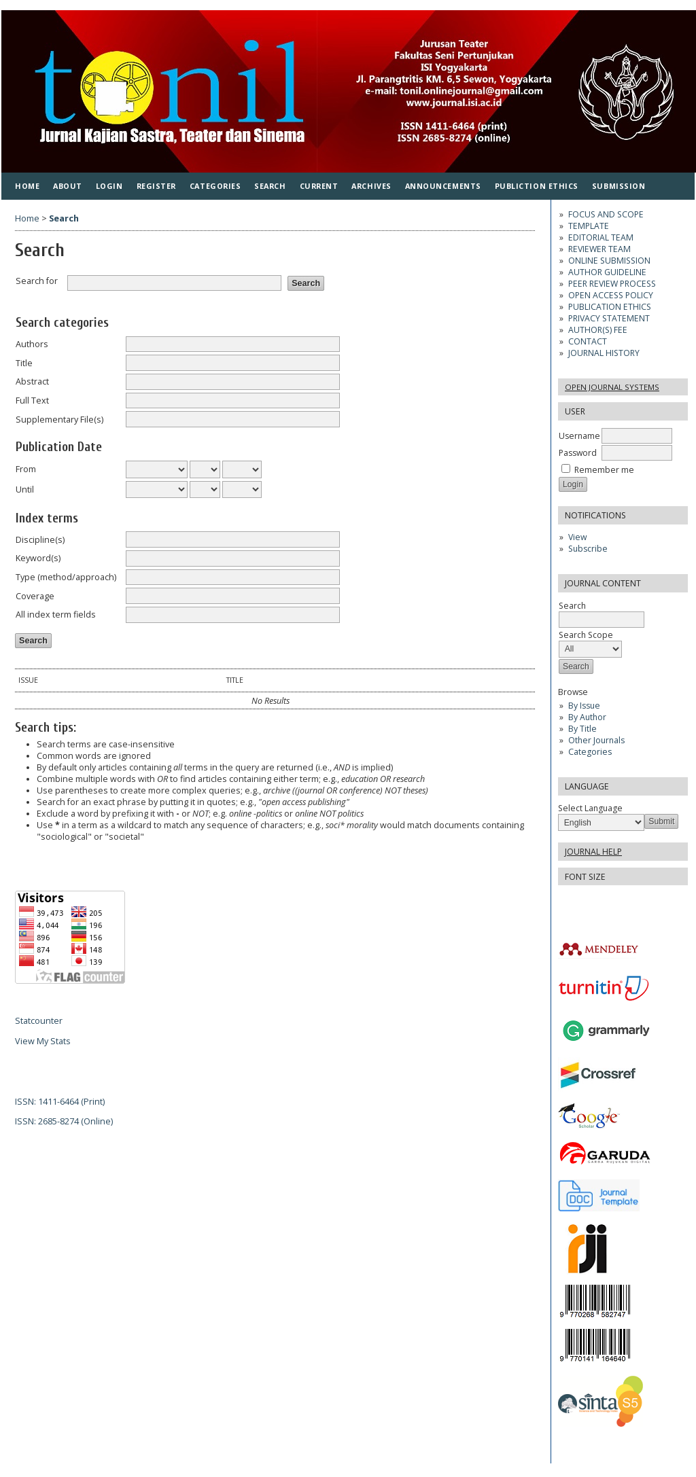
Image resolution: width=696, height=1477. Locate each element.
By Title (582, 728)
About (67, 186)
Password (578, 453)
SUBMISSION (618, 186)
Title (24, 363)
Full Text (32, 400)
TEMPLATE (588, 226)
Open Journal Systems (612, 387)
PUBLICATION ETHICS (609, 307)
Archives (371, 186)
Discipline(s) (40, 540)
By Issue (584, 705)
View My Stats (43, 1041)
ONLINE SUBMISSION (609, 260)
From (26, 469)
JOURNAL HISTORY (604, 353)
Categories (590, 752)
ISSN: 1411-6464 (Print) (60, 1101)
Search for (37, 281)
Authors (32, 344)
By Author (587, 717)
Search (269, 186)
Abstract (32, 381)
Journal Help (593, 851)
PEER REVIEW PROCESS (612, 283)
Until (25, 489)
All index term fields (56, 614)
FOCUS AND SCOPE (606, 214)
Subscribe (588, 548)
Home (27, 186)
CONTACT (587, 341)
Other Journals (596, 740)
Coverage (35, 596)
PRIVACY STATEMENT (609, 318)
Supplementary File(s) (59, 419)
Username (579, 436)
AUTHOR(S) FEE (597, 330)
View (577, 537)
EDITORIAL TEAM (600, 237)
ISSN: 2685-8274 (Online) (64, 1121)
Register (156, 186)
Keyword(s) (38, 558)
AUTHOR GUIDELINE (607, 272)
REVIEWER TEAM (599, 249)
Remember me (604, 470)
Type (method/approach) (66, 577)
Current (319, 186)
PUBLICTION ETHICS (536, 186)
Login (109, 186)
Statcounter (39, 1021)
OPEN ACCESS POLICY (610, 295)
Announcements (443, 186)
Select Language (590, 808)
